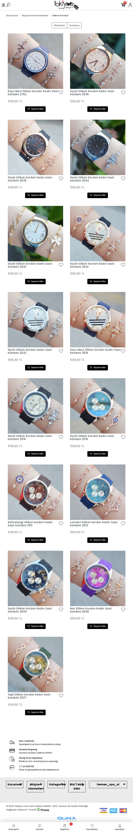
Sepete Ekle (35, 109)
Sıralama (74, 25)
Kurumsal (15, 785)
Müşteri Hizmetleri (36, 787)
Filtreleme (59, 25)
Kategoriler (57, 785)
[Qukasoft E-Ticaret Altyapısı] (66, 819)
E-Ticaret (31, 810)
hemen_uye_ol (108, 785)
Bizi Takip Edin (77, 787)
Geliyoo (21, 810)
